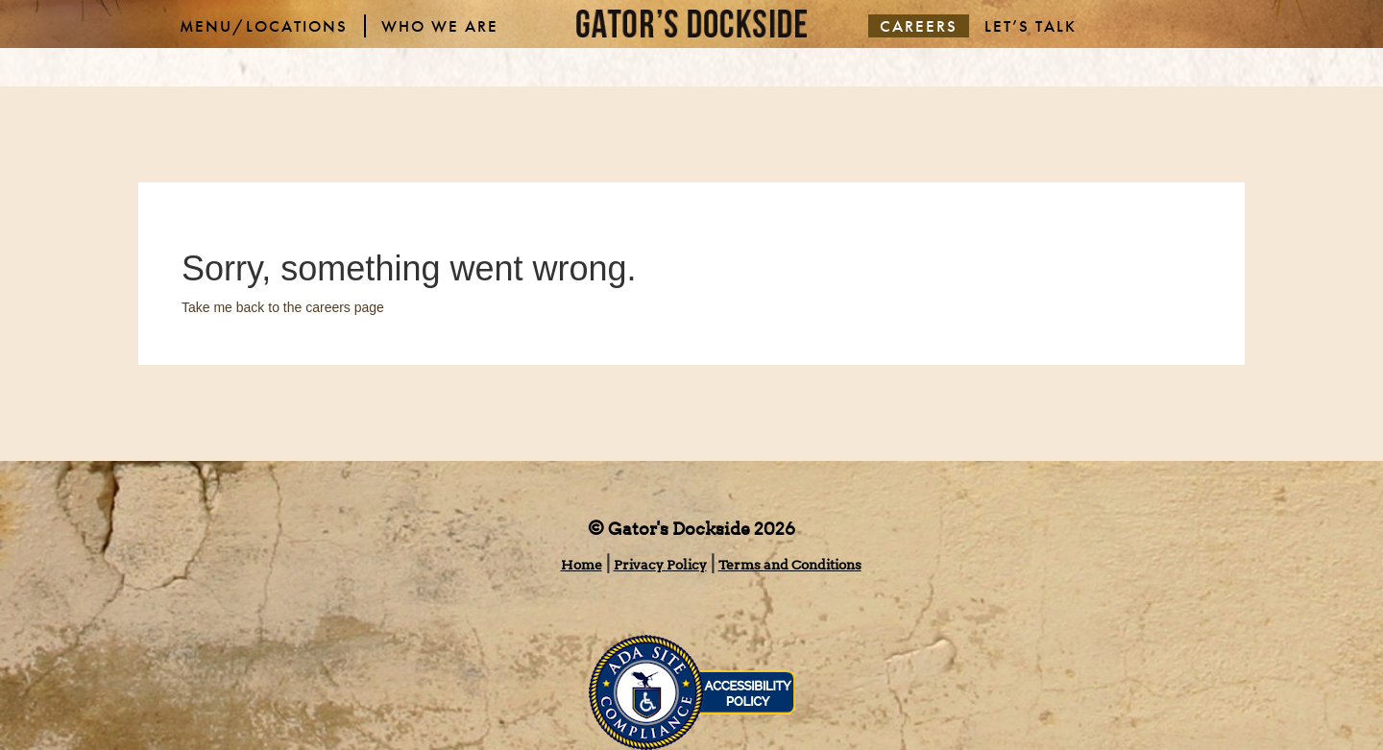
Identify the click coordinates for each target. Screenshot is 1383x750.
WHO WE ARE (439, 25)
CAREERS (919, 25)
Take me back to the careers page (283, 307)
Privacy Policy (660, 564)
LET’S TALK (1030, 25)
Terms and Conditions (789, 564)
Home (581, 564)
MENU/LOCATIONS (264, 25)
